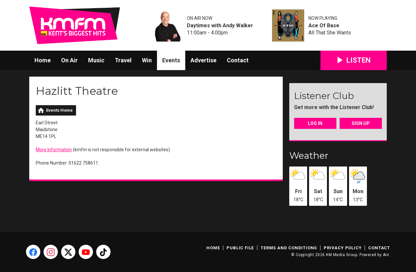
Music (96, 60)
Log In (315, 123)
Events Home (59, 110)
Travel (123, 60)
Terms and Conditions (289, 247)
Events (171, 60)
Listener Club (324, 95)
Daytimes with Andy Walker (220, 26)
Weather (309, 155)
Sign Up (361, 123)
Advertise (203, 60)
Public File (240, 247)
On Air (69, 60)
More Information (54, 149)
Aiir (386, 255)
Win (147, 60)
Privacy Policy (342, 247)
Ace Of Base (323, 26)
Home (42, 60)
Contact (238, 60)
